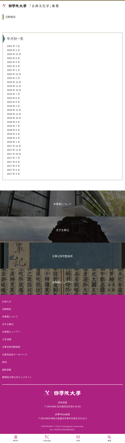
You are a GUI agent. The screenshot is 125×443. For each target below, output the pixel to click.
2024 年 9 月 (13, 58)
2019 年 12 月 (14, 82)
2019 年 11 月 (14, 86)
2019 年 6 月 (13, 98)
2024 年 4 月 (13, 62)
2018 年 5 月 (13, 130)
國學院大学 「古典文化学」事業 (42, 6)
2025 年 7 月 (13, 46)
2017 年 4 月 (13, 170)
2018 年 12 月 (14, 110)
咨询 (4, 362)
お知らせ (6, 301)
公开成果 (6, 339)
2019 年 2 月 (13, 106)
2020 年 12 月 (14, 74)
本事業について (62, 204)
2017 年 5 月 (13, 166)
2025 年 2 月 (13, 50)
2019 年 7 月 (13, 94)
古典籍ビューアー (62, 282)
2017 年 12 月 (14, 146)
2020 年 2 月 (13, 78)
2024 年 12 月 (14, 54)
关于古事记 (62, 230)
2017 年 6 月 (13, 162)
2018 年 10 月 (14, 118)
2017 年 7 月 (13, 158)
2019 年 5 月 (13, 102)
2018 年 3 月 (13, 138)
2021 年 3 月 (13, 66)
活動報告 (6, 309)
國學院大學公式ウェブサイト (17, 377)
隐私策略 (6, 369)
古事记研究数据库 (62, 256)
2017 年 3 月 (13, 174)
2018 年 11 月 (14, 114)
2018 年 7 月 (13, 126)
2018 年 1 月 (13, 142)
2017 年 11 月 (14, 150)
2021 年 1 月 (13, 70)
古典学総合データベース (14, 354)
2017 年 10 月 (14, 154)
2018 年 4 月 (13, 134)
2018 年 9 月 (13, 122)
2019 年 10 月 (14, 90)
